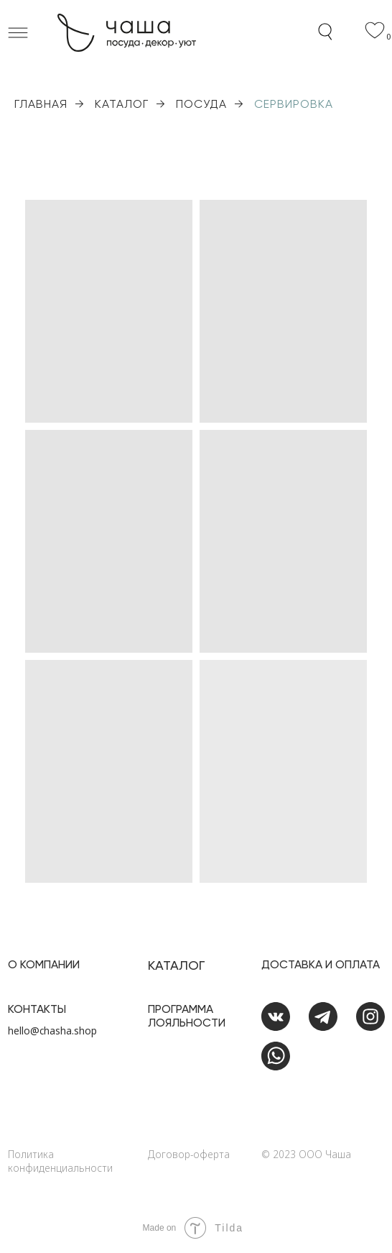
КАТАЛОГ (122, 104)
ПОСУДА (201, 104)
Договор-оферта (189, 1154)
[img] (370, 1097)
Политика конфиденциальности (60, 1161)
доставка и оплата (320, 964)
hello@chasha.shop (52, 1030)
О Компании (44, 964)
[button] (17, 32)
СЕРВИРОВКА (293, 104)
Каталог (176, 965)
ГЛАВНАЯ (40, 104)
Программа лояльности (186, 1015)
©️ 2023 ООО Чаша (306, 1154)
